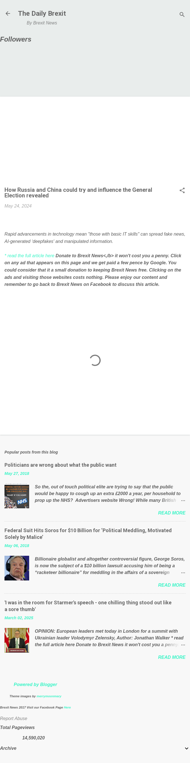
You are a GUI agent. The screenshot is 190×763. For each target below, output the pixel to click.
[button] (182, 191)
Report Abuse (13, 718)
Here (67, 707)
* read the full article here (29, 255)
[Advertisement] (95, 143)
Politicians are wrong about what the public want (60, 465)
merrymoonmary (49, 696)
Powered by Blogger (35, 684)
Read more (172, 513)
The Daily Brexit (42, 13)
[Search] (182, 15)
